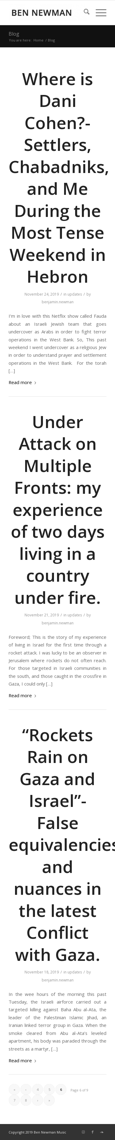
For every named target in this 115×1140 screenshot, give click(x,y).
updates (74, 294)
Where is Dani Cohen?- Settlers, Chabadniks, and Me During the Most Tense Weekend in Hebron (59, 177)
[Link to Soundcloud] (101, 1132)
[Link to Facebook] (92, 1132)
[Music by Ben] (48, 12)
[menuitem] (84, 12)
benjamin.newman (58, 302)
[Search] (84, 12)
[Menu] (98, 12)
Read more (23, 382)
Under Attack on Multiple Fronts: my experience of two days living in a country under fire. (58, 509)
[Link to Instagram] (83, 1132)
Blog (14, 33)
